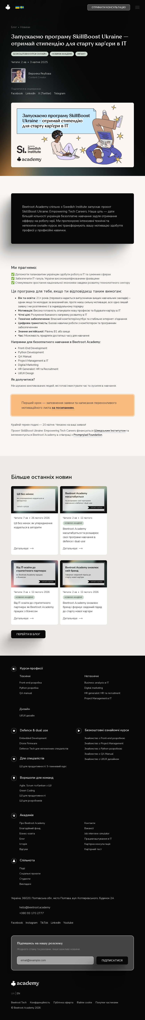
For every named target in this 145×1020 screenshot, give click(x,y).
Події (22, 868)
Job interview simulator (96, 833)
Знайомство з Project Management (103, 743)
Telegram (59, 93)
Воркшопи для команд (36, 778)
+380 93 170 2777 (31, 913)
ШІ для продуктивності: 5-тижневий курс (43, 766)
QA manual (25, 693)
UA (13, 993)
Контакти (89, 823)
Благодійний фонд (29, 828)
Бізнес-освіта (27, 833)
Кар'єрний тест (93, 849)
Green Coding (27, 790)
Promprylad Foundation (87, 435)
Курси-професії (31, 668)
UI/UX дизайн (27, 715)
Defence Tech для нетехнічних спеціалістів (43, 748)
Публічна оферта (63, 1002)
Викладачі (25, 884)
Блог (22, 838)
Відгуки (23, 849)
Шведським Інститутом (110, 431)
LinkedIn (30, 93)
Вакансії (89, 828)
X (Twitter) (44, 93)
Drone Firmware (28, 743)
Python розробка (28, 688)
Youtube (68, 923)
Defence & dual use (34, 730)
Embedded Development (32, 738)
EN (18, 993)
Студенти (24, 878)
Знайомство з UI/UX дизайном (101, 759)
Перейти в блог (28, 634)
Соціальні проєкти (29, 873)
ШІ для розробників (30, 800)
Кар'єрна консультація (97, 844)
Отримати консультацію (109, 7)
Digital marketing (93, 688)
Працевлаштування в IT (98, 838)
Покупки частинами (107, 1002)
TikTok (44, 923)
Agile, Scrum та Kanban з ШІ (35, 785)
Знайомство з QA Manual (98, 754)
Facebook (17, 93)
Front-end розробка (30, 682)
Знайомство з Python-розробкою (103, 748)
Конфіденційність (40, 1002)
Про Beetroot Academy (32, 823)
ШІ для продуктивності (32, 795)
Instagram (32, 923)
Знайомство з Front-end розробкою (104, 738)
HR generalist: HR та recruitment (102, 693)
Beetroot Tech (19, 1002)
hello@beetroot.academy (34, 907)
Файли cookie (84, 1002)
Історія (23, 844)
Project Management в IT (98, 698)
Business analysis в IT (96, 682)
